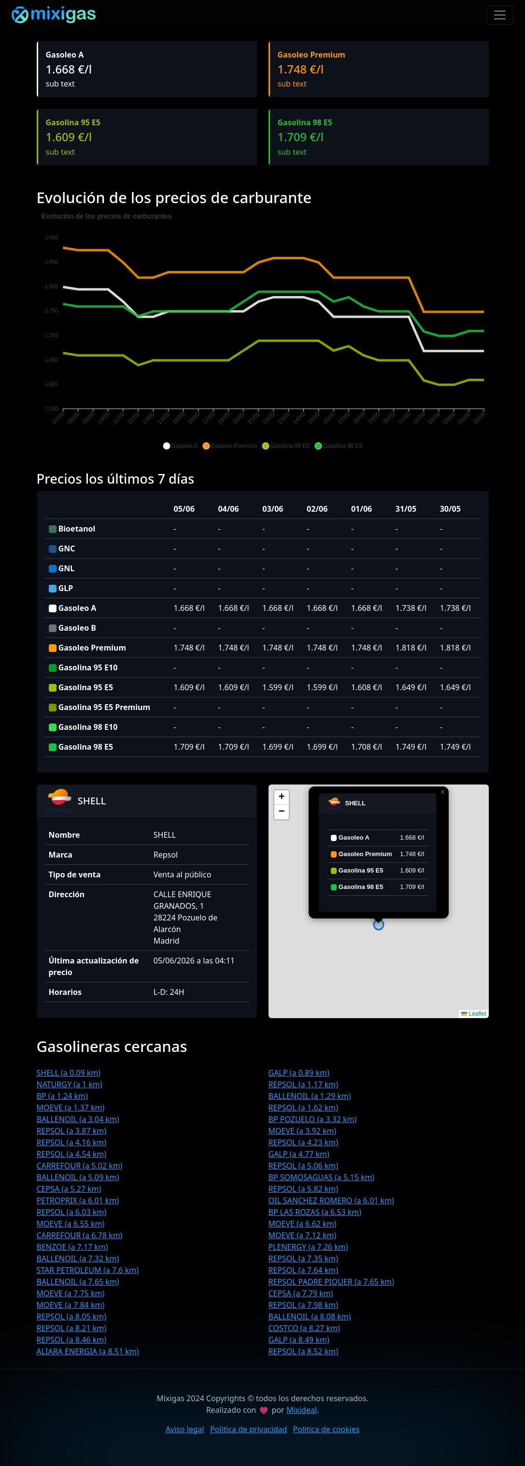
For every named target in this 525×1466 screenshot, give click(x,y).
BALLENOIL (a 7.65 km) (78, 1281)
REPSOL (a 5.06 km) (304, 1165)
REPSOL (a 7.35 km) (304, 1258)
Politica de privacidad (248, 1429)
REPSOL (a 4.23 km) (304, 1142)
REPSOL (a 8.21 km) (72, 1328)
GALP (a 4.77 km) (299, 1154)
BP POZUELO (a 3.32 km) (313, 1119)
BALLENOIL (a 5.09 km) (78, 1177)
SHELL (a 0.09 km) (69, 1072)
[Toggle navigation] (499, 15)
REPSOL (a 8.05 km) (72, 1316)
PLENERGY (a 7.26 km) (308, 1247)
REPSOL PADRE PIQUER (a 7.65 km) (332, 1281)
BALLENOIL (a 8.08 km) (310, 1316)
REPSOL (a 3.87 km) (72, 1130)
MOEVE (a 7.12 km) (303, 1235)
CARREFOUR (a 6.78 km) (80, 1235)
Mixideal (301, 1410)
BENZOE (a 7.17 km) (72, 1247)
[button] (180, 446)
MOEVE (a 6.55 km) (71, 1223)
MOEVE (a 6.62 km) (303, 1223)
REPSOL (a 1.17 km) (304, 1084)
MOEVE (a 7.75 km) (71, 1293)
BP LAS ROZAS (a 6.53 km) (315, 1212)
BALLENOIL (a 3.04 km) (78, 1119)
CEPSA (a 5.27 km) (69, 1189)
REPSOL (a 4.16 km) (72, 1142)
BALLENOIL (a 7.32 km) (78, 1258)
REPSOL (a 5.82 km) (304, 1189)
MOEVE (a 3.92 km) (303, 1130)
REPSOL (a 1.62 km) (304, 1107)
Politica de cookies (326, 1429)
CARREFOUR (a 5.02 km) (80, 1165)
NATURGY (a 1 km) (69, 1084)
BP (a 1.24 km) (62, 1096)
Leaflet (473, 1013)
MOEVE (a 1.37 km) (71, 1107)
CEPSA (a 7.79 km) (301, 1293)
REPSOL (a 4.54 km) (72, 1154)
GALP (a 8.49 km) (299, 1339)
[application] (263, 331)
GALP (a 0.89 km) (299, 1072)
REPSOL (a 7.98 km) (304, 1305)
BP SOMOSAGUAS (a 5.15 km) (322, 1177)
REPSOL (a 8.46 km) (72, 1339)
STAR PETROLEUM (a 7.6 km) (88, 1270)
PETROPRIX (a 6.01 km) (78, 1200)
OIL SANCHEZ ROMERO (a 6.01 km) (331, 1200)
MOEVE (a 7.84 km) (71, 1305)
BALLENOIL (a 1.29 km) (310, 1096)
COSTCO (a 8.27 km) (304, 1328)
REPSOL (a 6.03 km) (72, 1212)
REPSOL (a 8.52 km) (304, 1351)
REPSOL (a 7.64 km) (304, 1270)
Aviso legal (185, 1429)
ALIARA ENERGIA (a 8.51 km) (88, 1351)
